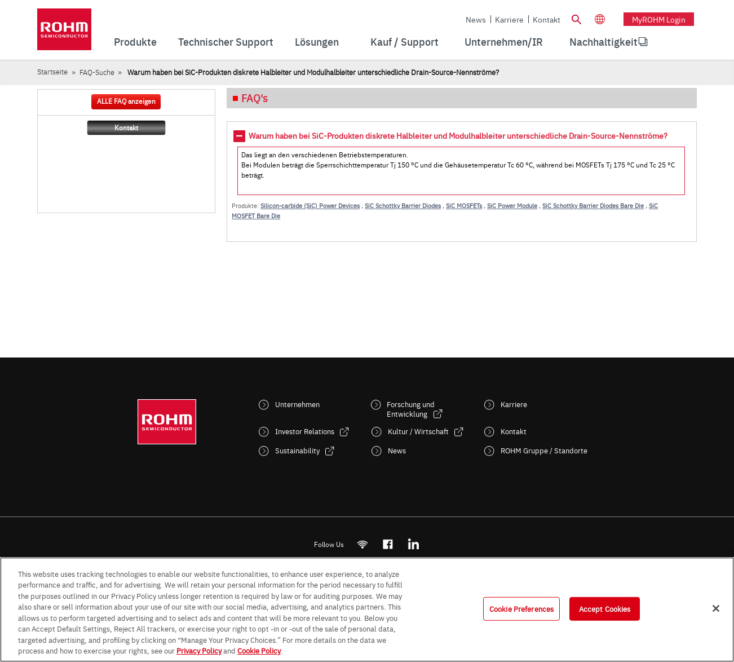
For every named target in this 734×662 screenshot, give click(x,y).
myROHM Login (659, 19)
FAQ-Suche (96, 72)
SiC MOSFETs (464, 205)
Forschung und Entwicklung (411, 408)
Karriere (509, 19)
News (476, 19)
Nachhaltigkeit (603, 41)
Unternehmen (297, 404)
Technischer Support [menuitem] (225, 41)
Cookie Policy (259, 650)
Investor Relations (304, 431)
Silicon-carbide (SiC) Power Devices (310, 205)
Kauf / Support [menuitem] (404, 41)
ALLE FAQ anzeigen (126, 100)
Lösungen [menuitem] (317, 41)
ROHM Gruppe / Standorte (544, 450)
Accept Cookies (605, 608)
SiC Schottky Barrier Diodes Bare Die (593, 205)
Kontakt (546, 19)
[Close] (716, 608)
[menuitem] (603, 42)
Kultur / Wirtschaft (418, 431)
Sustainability (297, 450)
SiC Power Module (512, 205)
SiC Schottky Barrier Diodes (403, 205)
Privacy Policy (199, 650)
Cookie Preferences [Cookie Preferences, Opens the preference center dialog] (521, 608)
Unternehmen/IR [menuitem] (504, 41)
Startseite (52, 71)
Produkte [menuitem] (135, 41)
